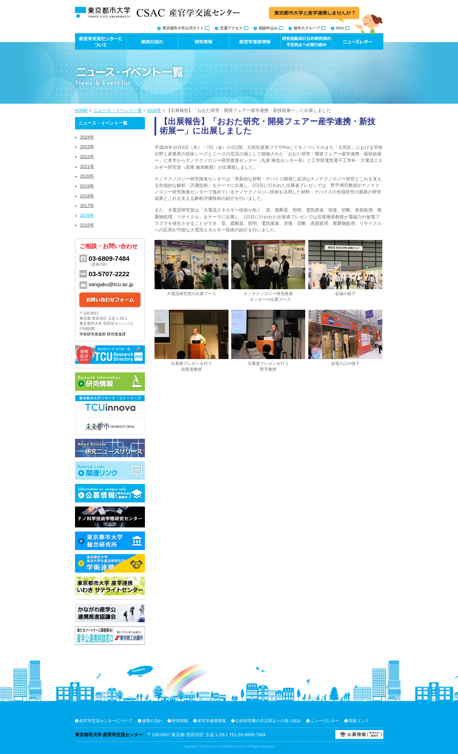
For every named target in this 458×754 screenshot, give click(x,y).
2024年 (87, 137)
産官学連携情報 (211, 721)
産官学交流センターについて (106, 721)
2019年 (87, 186)
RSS (342, 28)
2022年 (87, 156)
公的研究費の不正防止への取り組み (268, 721)
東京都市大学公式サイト (186, 28)
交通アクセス (234, 28)
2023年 (87, 146)
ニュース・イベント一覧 (117, 110)
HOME (81, 110)
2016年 (154, 110)
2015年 (87, 225)
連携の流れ (152, 721)
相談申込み (271, 28)
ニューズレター (324, 721)
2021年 (87, 166)
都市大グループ (310, 28)
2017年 (87, 205)
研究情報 (180, 721)
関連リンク (358, 721)
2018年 (87, 196)
